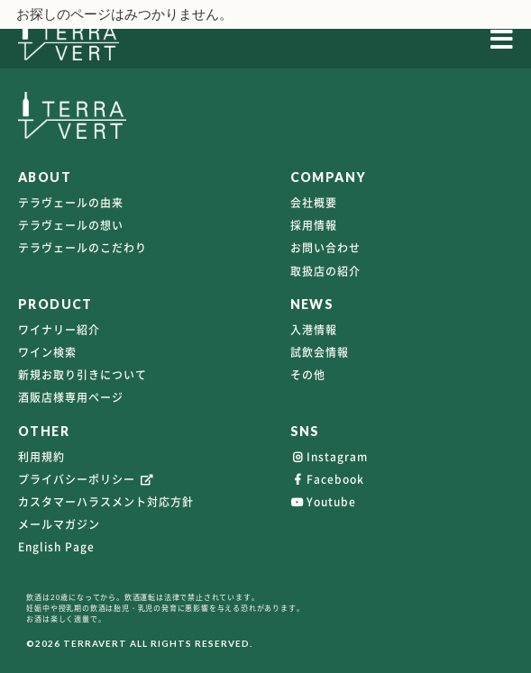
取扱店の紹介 (325, 271)
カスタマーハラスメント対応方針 (106, 502)
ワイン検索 (47, 352)
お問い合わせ (325, 248)
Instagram (329, 457)
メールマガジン (59, 524)
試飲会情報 (319, 352)
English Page (56, 547)
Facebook (327, 479)
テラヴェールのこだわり (82, 248)
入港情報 (313, 330)
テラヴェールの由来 (71, 203)
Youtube (323, 502)
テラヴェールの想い (71, 225)
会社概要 (313, 203)
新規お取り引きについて (82, 375)
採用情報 (313, 225)
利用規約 (41, 457)
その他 (307, 375)
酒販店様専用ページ (71, 397)
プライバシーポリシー (86, 479)
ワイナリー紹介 (59, 330)
